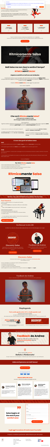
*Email (27, 408)
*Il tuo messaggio (28, 414)
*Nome (27, 404)
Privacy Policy (28, 439)
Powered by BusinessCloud (45, 445)
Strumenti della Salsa (17, 440)
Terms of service (28, 440)
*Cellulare (27, 411)
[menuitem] (46, 2)
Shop (14, 444)
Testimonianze (16, 442)
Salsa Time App (16, 439)
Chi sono (14, 441)
